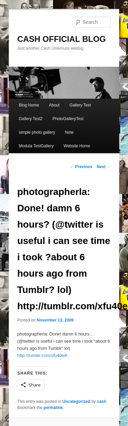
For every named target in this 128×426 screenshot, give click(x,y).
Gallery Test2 (30, 118)
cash (101, 401)
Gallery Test (80, 105)
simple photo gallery (37, 132)
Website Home (76, 146)
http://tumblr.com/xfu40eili (42, 355)
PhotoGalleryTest (67, 118)
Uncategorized (76, 401)
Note (69, 132)
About (54, 105)
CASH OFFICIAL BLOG (61, 39)
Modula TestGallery (36, 146)
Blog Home (29, 105)
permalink (53, 407)
